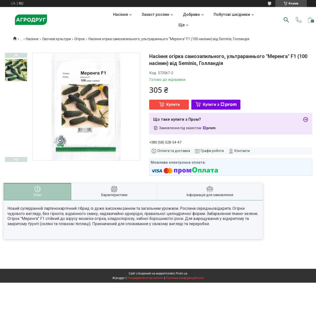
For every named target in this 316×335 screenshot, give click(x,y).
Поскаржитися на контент (145, 278)
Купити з (220, 104)
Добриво (191, 14)
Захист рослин (155, 14)
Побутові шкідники (232, 14)
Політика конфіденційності (185, 278)
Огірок (79, 39)
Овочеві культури (56, 39)
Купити (173, 104)
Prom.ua (181, 273)
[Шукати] (286, 20)
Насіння (120, 14)
